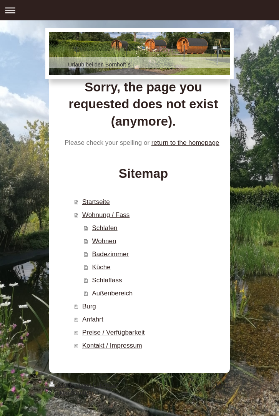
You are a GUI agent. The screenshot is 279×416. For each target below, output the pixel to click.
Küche (101, 267)
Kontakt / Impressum (112, 345)
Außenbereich (112, 293)
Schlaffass (107, 280)
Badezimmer (110, 254)
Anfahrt (92, 319)
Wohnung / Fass (106, 215)
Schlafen (104, 228)
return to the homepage (185, 142)
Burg (89, 306)
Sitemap (106, 384)
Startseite (96, 202)
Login (223, 384)
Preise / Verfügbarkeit (113, 332)
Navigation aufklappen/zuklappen (139, 10)
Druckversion (71, 384)
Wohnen (104, 241)
